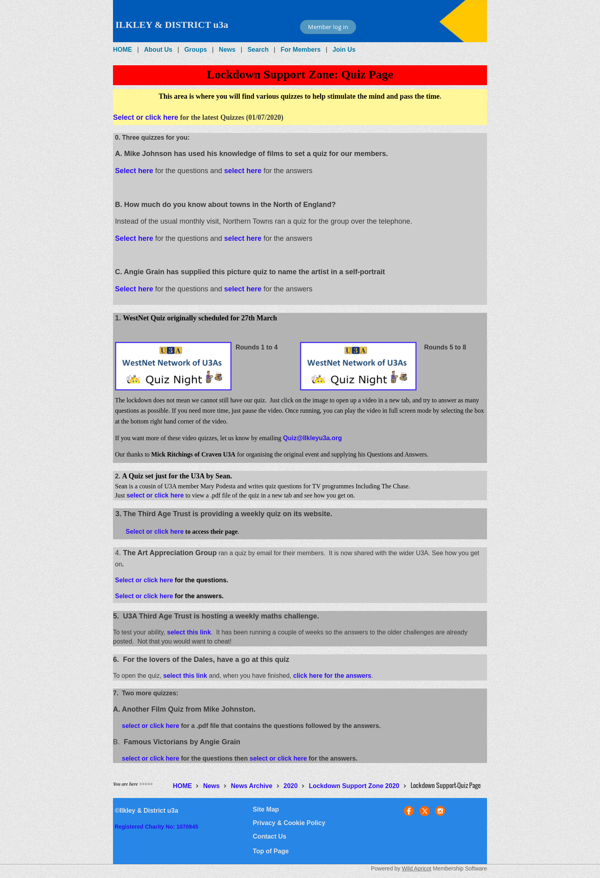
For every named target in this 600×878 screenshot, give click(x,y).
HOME (122, 49)
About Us (158, 49)
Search (258, 49)
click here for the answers (332, 675)
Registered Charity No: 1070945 (156, 826)
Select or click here (145, 117)
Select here (134, 171)
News (227, 49)
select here (242, 171)
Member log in (328, 27)
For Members (300, 49)
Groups (195, 49)
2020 (291, 785)
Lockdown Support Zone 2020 (354, 785)
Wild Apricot (416, 868)
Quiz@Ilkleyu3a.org (312, 438)
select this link (189, 632)
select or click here (155, 495)
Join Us (344, 49)
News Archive (251, 785)
